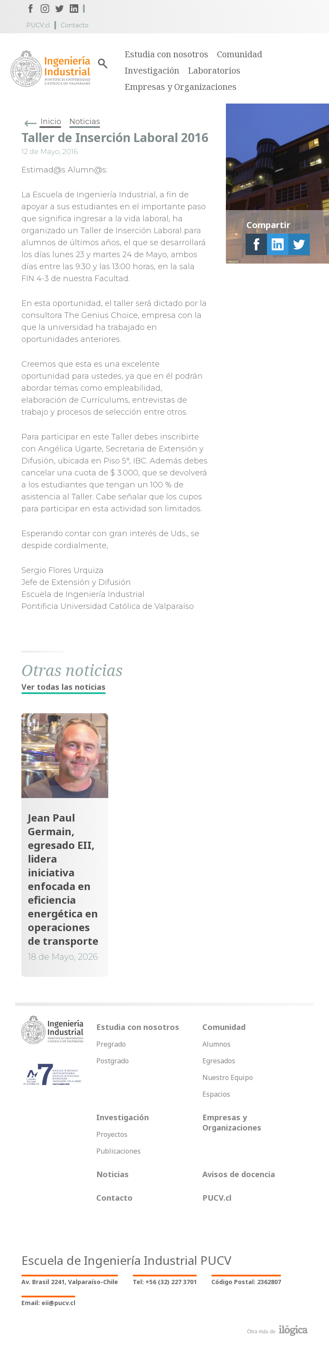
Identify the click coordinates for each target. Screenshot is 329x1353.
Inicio (51, 121)
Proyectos (111, 1134)
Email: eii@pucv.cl (48, 1303)
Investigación (151, 70)
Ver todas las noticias (63, 687)
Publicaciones (118, 1151)
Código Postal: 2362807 (246, 1282)
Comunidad (239, 54)
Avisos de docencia (238, 1174)
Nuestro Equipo (227, 1077)
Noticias (84, 121)
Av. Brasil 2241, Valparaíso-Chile (69, 1282)
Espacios (216, 1094)
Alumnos (216, 1044)
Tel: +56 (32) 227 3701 (165, 1282)
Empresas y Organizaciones (180, 86)
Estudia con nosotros (166, 54)
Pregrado (111, 1044)
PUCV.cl (38, 25)
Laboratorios (214, 70)
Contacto (75, 25)
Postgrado (112, 1060)
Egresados (218, 1060)
